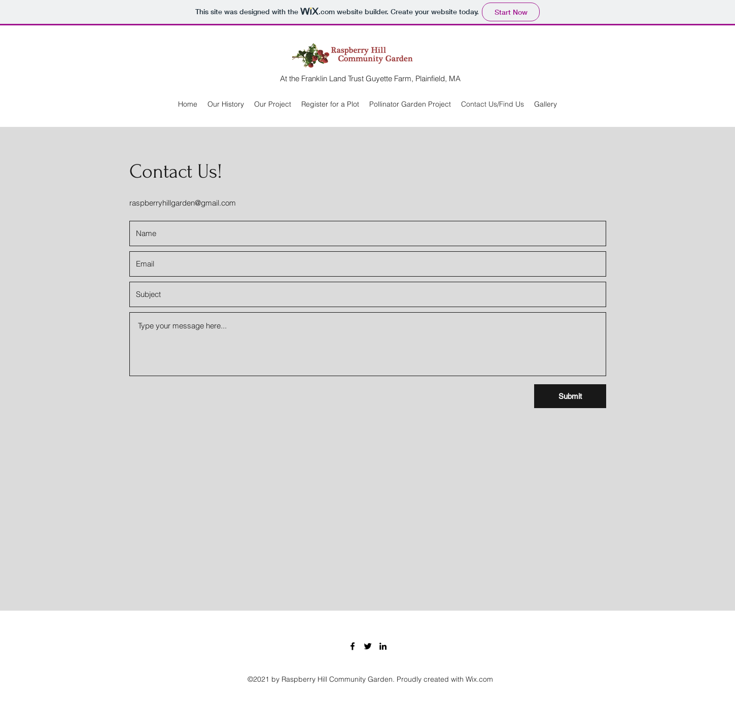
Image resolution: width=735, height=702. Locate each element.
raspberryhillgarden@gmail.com (182, 203)
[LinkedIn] (383, 646)
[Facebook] (352, 646)
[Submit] (570, 396)
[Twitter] (368, 646)
